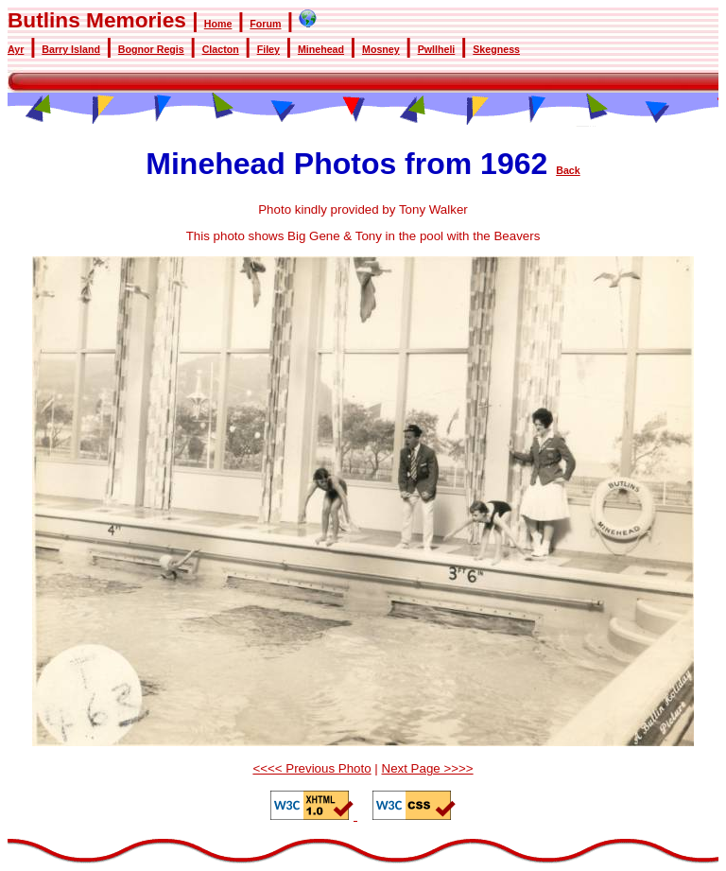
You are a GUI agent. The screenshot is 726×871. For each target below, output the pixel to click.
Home (218, 23)
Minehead (321, 49)
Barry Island (71, 49)
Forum (265, 23)
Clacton (220, 49)
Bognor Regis (151, 49)
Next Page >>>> (428, 768)
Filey (268, 49)
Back (567, 170)
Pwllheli (437, 49)
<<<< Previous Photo (311, 768)
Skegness (496, 49)
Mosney (381, 49)
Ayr (16, 49)
